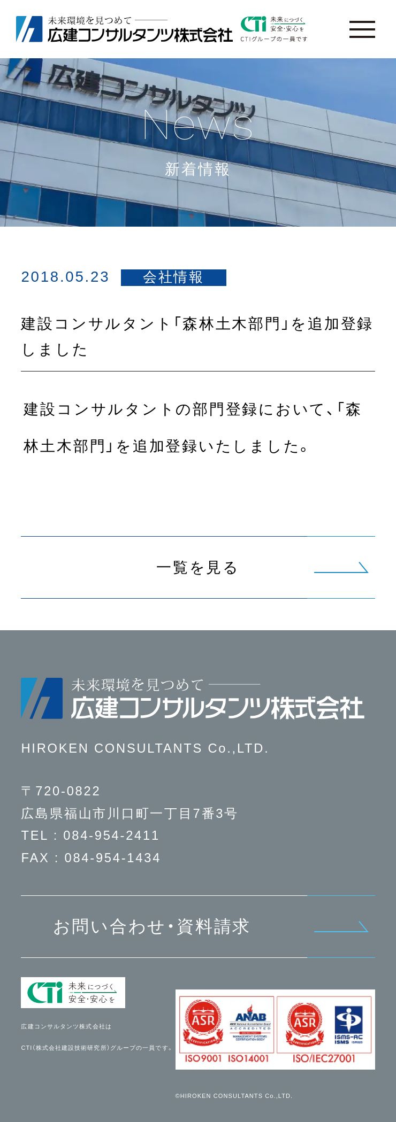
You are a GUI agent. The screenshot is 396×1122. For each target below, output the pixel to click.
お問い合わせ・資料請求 (152, 926)
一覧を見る (198, 567)
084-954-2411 (111, 835)
